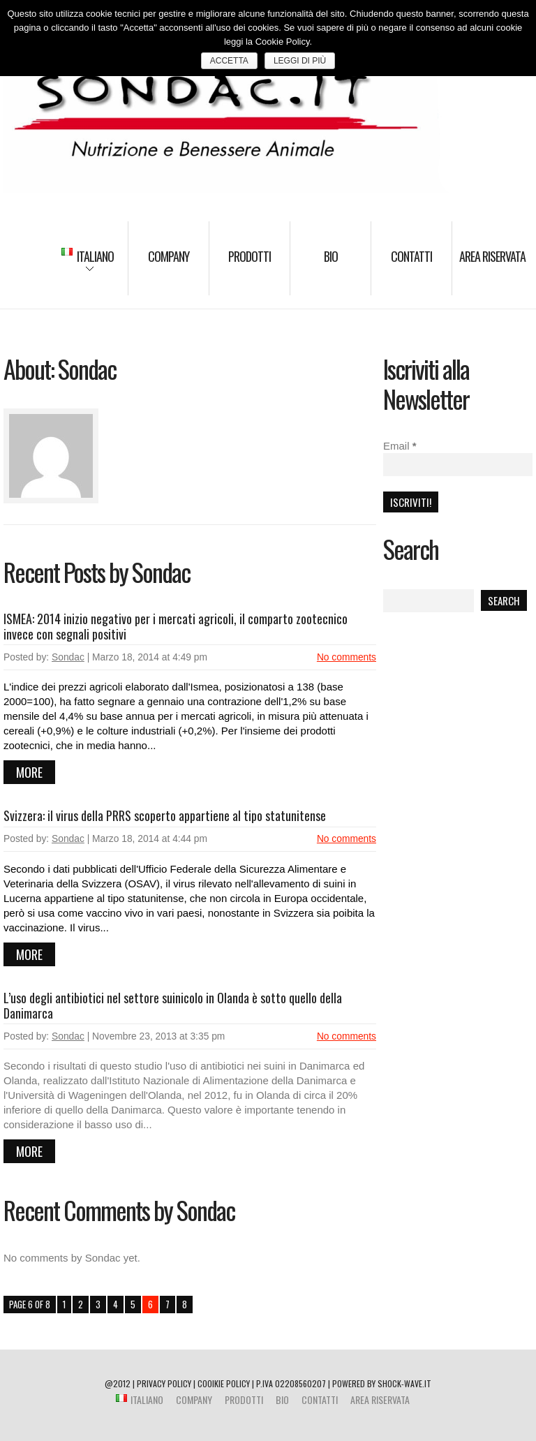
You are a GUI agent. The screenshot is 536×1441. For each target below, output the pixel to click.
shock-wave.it (404, 1383)
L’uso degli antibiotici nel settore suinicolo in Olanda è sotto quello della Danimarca (172, 1005)
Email (400, 446)
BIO (331, 256)
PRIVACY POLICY (164, 1383)
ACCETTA (229, 61)
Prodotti (249, 256)
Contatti (411, 256)
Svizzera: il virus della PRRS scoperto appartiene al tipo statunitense (164, 815)
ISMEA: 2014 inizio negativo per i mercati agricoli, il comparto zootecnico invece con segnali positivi (175, 626)
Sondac (68, 657)
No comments (346, 657)
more (29, 772)
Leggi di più (300, 61)
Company (168, 256)
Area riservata (492, 256)
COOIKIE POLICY (224, 1383)
